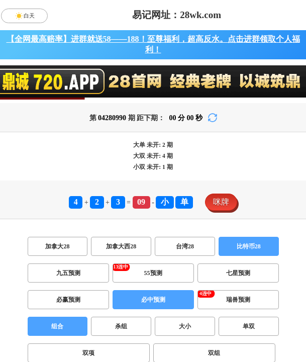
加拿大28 (57, 246)
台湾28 (185, 246)
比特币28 (249, 246)
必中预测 (153, 299)
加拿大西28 (121, 246)
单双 (249, 326)
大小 (185, 326)
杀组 (121, 326)
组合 (57, 326)
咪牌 (221, 202)
